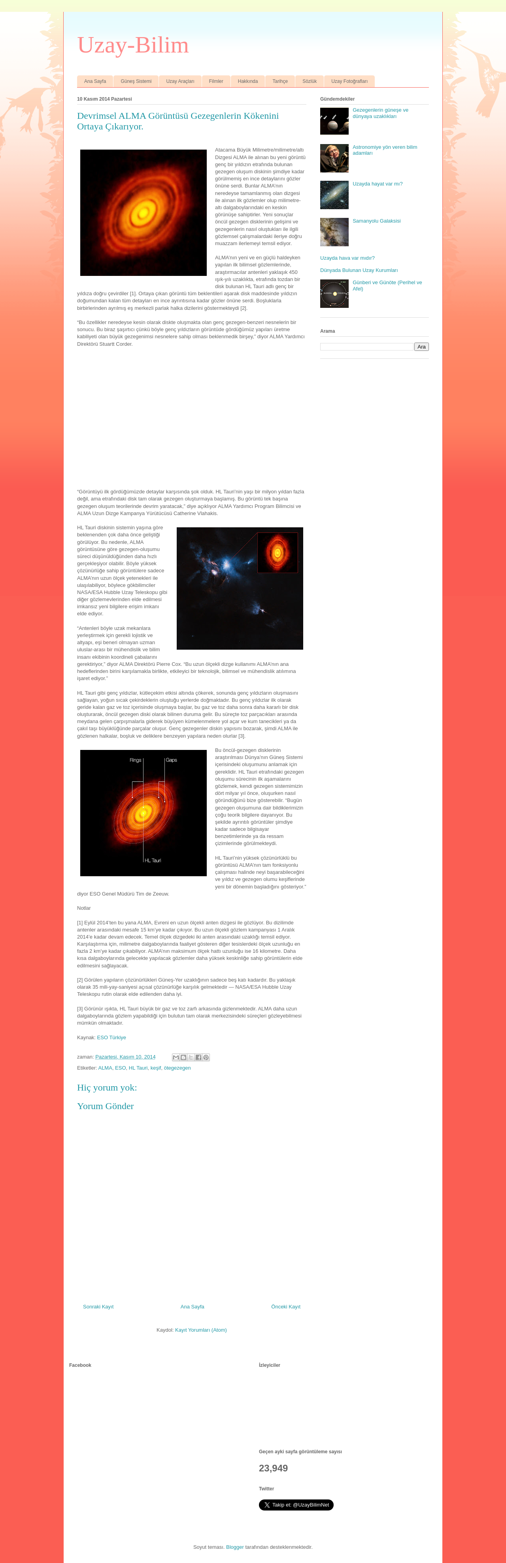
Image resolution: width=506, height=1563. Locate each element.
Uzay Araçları (180, 81)
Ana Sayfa (95, 81)
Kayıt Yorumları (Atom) (201, 1330)
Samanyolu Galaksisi (376, 221)
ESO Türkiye (111, 1037)
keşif (156, 1068)
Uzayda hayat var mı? (377, 184)
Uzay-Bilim (133, 45)
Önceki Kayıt (285, 1307)
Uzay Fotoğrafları (349, 81)
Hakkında (248, 81)
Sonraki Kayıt (98, 1307)
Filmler (216, 81)
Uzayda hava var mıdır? (347, 258)
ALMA (105, 1068)
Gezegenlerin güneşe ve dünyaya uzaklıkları (380, 113)
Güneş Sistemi (136, 81)
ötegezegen (177, 1068)
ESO (120, 1068)
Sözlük (309, 81)
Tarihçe (280, 81)
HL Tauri (138, 1068)
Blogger (235, 1547)
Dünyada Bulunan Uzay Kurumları (359, 270)
